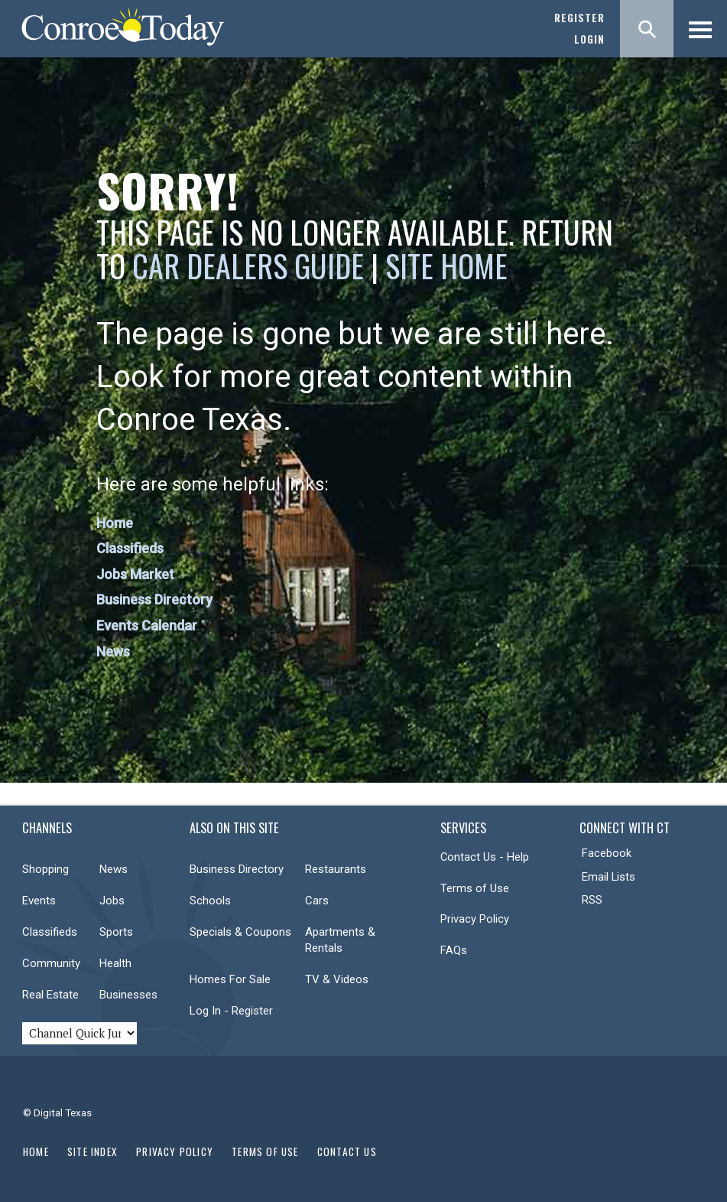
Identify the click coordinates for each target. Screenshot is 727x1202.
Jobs (112, 900)
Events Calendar (146, 625)
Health (115, 963)
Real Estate (50, 995)
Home (114, 523)
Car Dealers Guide (248, 265)
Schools (210, 900)
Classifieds (130, 548)
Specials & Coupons (240, 932)
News (113, 651)
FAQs (453, 950)
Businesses (128, 995)
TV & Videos (336, 979)
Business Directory (154, 599)
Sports (116, 932)
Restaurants (335, 869)
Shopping (45, 869)
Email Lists (608, 877)
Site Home (446, 265)
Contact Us (347, 1151)
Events (39, 900)
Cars (317, 900)
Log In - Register (231, 1011)
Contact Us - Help (484, 857)
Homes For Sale (230, 979)
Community (51, 963)
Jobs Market (135, 574)
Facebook (606, 853)
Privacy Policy (474, 919)
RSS (592, 900)
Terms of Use (474, 888)
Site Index (92, 1151)
